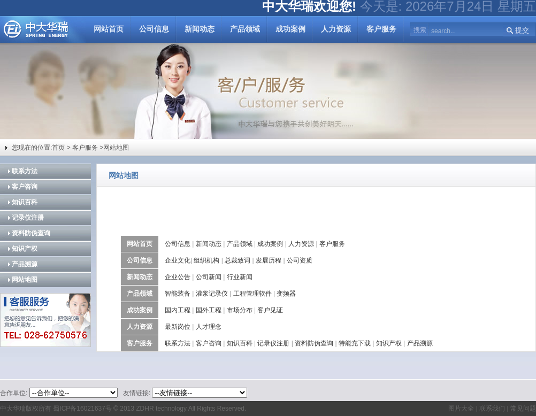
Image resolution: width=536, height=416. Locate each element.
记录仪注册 (28, 217)
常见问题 (523, 408)
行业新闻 (239, 277)
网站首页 (109, 29)
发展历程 (268, 260)
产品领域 (245, 29)
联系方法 (24, 171)
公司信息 (154, 29)
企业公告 (177, 277)
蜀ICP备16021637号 (82, 408)
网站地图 (24, 279)
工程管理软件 (252, 293)
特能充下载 (355, 343)
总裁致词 (237, 260)
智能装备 (177, 293)
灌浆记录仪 (212, 293)
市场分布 (239, 310)
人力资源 (336, 29)
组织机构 (206, 260)
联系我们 (491, 408)
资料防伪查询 (31, 233)
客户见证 (270, 310)
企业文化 (177, 260)
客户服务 (381, 29)
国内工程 (177, 310)
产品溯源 (24, 264)
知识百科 (24, 202)
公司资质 (299, 260)
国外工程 (208, 310)
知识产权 (24, 248)
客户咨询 (24, 186)
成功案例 (290, 29)
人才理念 (208, 326)
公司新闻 (208, 277)
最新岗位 (177, 326)
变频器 (286, 293)
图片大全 (461, 408)
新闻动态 (200, 29)
